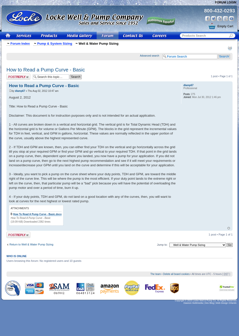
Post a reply (18, 77)
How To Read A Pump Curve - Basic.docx (37, 214)
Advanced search (149, 55)
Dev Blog (209, 303)
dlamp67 (20, 91)
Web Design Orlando (226, 303)
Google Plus (225, 18)
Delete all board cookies (176, 274)
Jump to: (162, 244)
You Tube (231, 18)
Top (228, 228)
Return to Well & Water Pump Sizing (31, 244)
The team (155, 274)
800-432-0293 (219, 10)
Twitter (213, 18)
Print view (230, 48)
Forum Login (225, 2)
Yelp (219, 18)
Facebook (207, 18)
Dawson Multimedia (193, 303)
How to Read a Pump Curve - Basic (45, 69)
